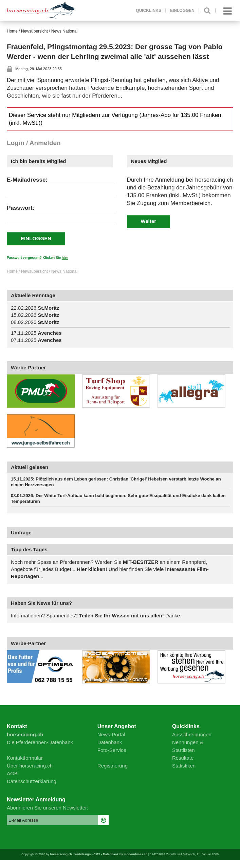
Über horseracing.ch (30, 766)
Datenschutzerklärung (31, 781)
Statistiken (184, 766)
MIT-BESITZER (140, 562)
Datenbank (109, 742)
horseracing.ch (61, 854)
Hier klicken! (92, 569)
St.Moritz (48, 308)
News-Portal (111, 734)
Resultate (182, 758)
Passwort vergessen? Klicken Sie (37, 258)
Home (12, 31)
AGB (12, 773)
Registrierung (112, 766)
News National (64, 31)
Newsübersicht (34, 31)
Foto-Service (111, 750)
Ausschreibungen (191, 734)
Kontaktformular (25, 758)
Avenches (49, 333)
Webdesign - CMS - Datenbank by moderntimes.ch (110, 854)
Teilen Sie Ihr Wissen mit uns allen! (121, 615)
